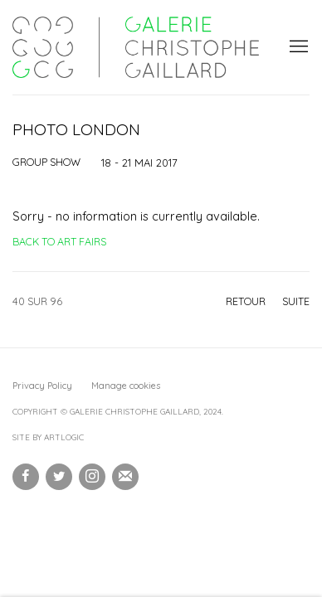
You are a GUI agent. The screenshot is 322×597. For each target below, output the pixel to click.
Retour (246, 301)
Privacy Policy (42, 385)
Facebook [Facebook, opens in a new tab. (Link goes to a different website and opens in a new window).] (25, 477)
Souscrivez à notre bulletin (125, 477)
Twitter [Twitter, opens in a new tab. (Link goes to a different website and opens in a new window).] (59, 477)
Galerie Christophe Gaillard (136, 47)
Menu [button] (297, 47)
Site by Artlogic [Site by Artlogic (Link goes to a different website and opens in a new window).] (48, 437)
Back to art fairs (59, 241)
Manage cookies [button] (125, 385)
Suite (296, 301)
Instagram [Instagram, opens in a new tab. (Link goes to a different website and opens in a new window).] (92, 477)
